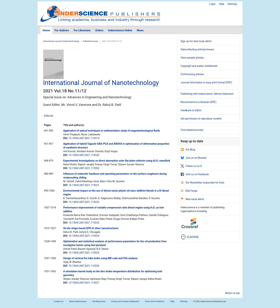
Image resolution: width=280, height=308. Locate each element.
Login (212, 4)
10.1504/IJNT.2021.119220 (84, 155)
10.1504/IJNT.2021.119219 (84, 138)
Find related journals (192, 129)
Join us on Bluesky (193, 157)
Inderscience (120, 30)
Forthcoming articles (192, 74)
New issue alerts (192, 199)
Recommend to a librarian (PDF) (199, 102)
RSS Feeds (189, 190)
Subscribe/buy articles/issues (197, 49)
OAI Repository (99, 301)
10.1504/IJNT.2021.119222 (84, 202)
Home (46, 30)
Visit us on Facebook (195, 174)
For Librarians (82, 30)
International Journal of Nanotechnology (61, 41)
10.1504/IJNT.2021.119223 (84, 222)
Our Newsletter (192, 182)
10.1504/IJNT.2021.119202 (84, 168)
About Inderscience (77, 301)
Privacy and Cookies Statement (125, 301)
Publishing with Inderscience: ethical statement (207, 93)
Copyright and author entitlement (199, 66)
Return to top (232, 293)
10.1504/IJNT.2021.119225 (84, 252)
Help (221, 4)
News (140, 30)
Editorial (48, 115)
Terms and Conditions (154, 301)
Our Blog (188, 149)
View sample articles (192, 57)
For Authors (62, 30)
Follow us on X (191, 166)
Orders (99, 30)
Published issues (90, 41)
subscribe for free (214, 182)
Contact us (58, 301)
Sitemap (232, 4)
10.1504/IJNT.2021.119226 (84, 265)
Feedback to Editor (191, 110)
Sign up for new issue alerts (196, 41)
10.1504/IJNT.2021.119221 (84, 185)
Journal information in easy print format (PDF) (206, 82)
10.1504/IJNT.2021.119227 (84, 282)
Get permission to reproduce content (201, 118)
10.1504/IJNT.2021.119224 (84, 235)
